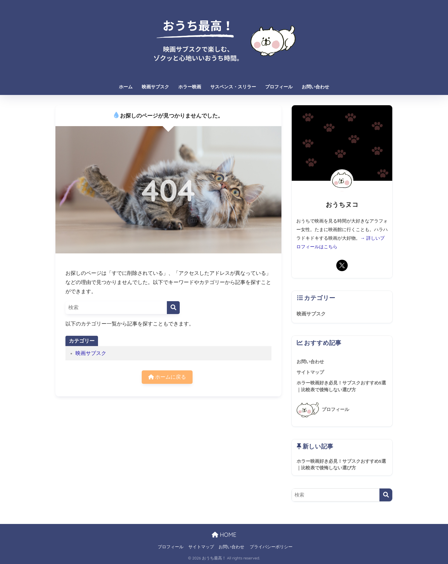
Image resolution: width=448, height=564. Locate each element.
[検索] (173, 307)
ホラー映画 (189, 86)
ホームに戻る (167, 377)
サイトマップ (201, 547)
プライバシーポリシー (271, 547)
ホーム (126, 86)
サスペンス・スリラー (233, 86)
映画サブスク (155, 86)
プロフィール (279, 86)
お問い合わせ (315, 86)
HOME (224, 534)
